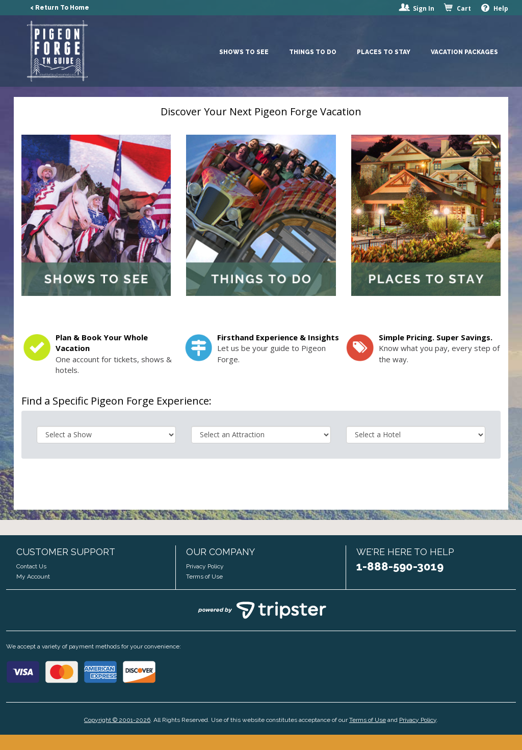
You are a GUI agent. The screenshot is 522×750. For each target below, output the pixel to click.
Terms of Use (204, 576)
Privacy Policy (205, 566)
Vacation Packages (464, 52)
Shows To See (244, 52)
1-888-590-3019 (399, 566)
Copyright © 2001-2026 (117, 719)
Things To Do (312, 52)
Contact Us (31, 566)
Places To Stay (383, 52)
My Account (33, 576)
